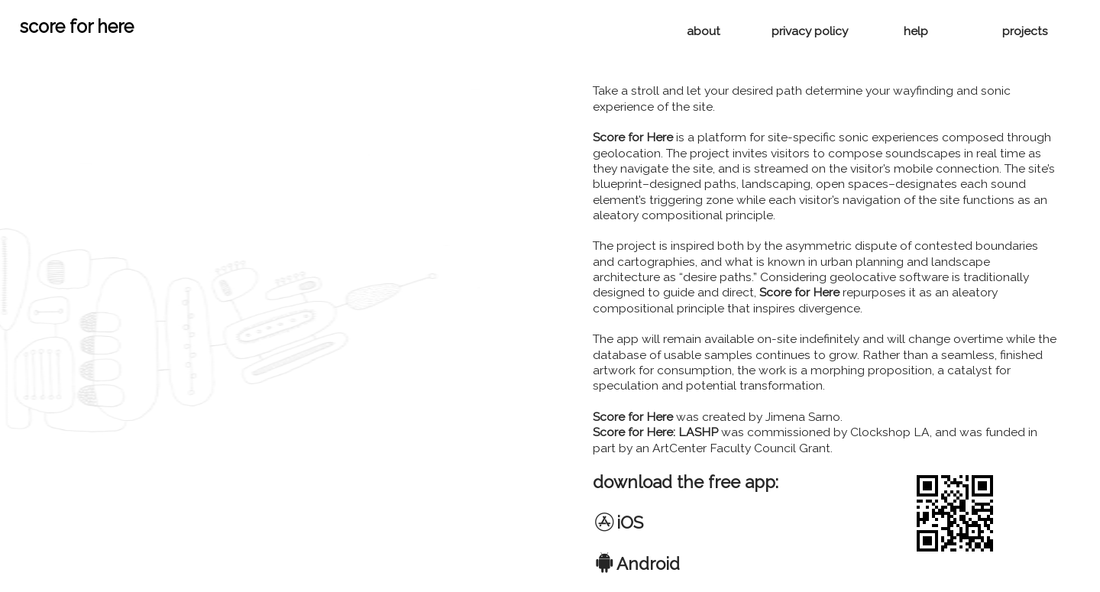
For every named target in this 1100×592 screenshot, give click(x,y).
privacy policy (810, 31)
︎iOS (618, 522)
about (702, 31)
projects (1025, 31)
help (916, 31)
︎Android (636, 564)
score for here (77, 26)
